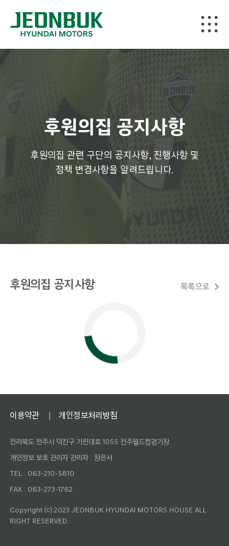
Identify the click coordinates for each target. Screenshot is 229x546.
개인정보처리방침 (88, 415)
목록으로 (194, 286)
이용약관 (24, 415)
